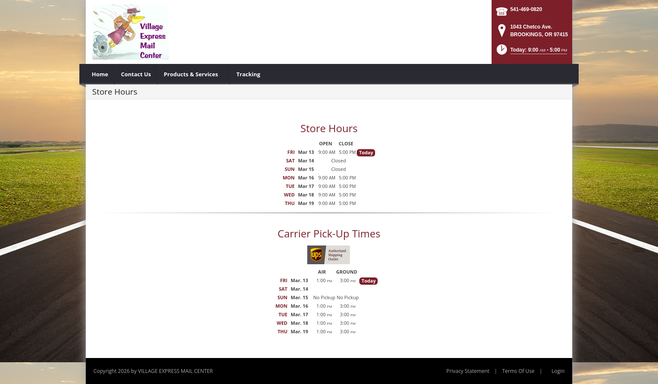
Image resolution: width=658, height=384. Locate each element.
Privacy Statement (467, 371)
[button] (531, 52)
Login (558, 371)
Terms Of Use (518, 371)
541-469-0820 (526, 9)
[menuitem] (100, 74)
